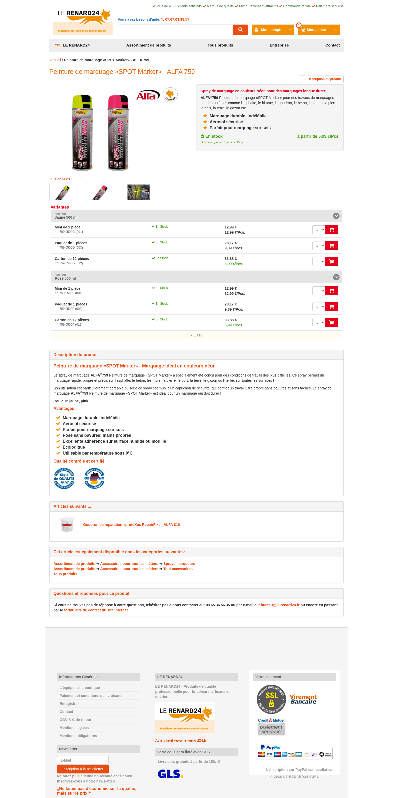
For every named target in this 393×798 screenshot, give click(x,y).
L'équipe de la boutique (80, 688)
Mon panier (316, 30)
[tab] (196, 216)
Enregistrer (69, 704)
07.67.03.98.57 (176, 19)
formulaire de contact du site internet (96, 610)
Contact (332, 45)
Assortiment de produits (148, 45)
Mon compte (271, 30)
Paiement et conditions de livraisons (91, 696)
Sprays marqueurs (179, 564)
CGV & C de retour (75, 720)
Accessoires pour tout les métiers (129, 564)
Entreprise (279, 45)
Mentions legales (74, 728)
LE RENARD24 (71, 45)
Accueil (55, 60)
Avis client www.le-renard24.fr (181, 740)
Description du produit (322, 79)
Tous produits (220, 45)
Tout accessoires (178, 569)
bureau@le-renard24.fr (280, 605)
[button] (196, 216)
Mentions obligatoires (78, 736)
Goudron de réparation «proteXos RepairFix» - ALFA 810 (131, 525)
